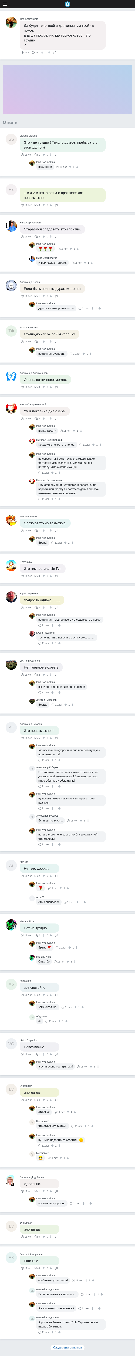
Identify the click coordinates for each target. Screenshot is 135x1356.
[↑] (42, 52)
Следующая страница (67, 1347)
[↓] (48, 52)
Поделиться (55, 52)
